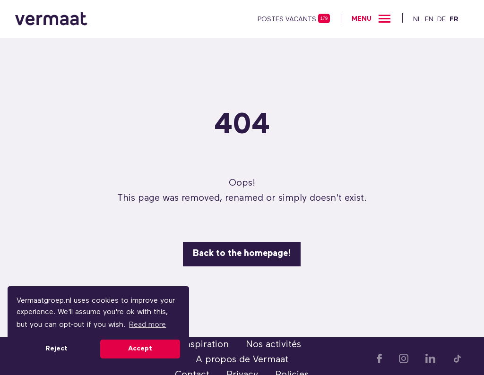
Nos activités (273, 344)
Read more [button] (147, 325)
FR (453, 19)
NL (417, 19)
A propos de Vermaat (242, 360)
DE (441, 19)
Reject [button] (56, 348)
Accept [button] (140, 348)
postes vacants (287, 19)
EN (429, 19)
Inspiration (205, 344)
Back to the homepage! (242, 253)
